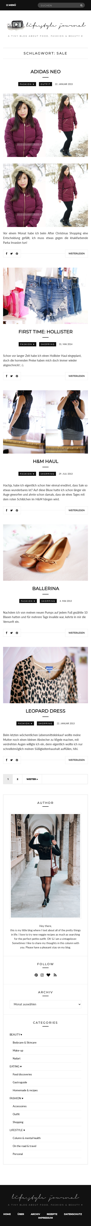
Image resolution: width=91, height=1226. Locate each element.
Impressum (45, 1217)
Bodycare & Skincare (24, 1042)
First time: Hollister (45, 332)
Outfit (45, 84)
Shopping (48, 344)
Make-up (18, 1050)
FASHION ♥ (27, 84)
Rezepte (52, 1214)
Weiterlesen (76, 253)
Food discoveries (22, 1074)
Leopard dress (45, 711)
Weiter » (32, 779)
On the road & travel (24, 1146)
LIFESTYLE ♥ (17, 1130)
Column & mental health (27, 1138)
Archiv (35, 1214)
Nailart (16, 1058)
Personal (18, 1154)
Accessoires (20, 1106)
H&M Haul (45, 461)
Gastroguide (20, 1082)
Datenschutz (73, 1214)
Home (7, 1214)
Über (20, 1214)
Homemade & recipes (25, 1090)
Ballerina (45, 588)
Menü (11, 5)
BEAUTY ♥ (16, 1034)
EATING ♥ (16, 1066)
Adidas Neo (45, 72)
